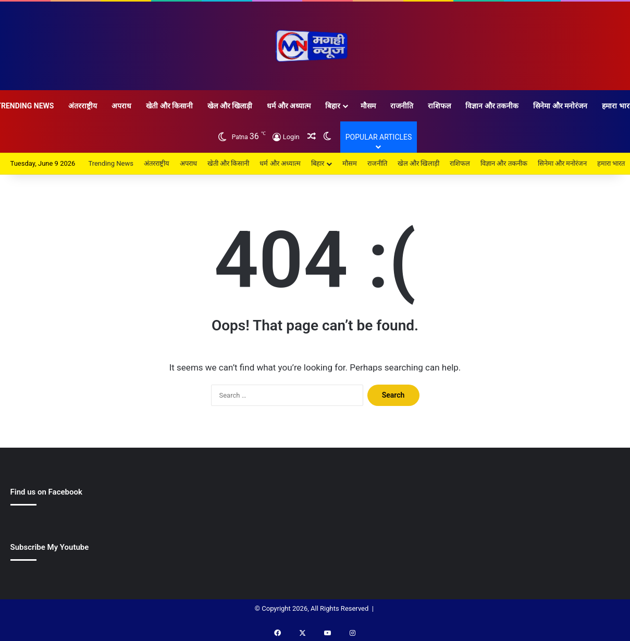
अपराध (121, 106)
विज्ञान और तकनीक (491, 106)
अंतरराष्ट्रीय (82, 106)
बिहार (332, 106)
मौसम (368, 106)
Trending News (110, 163)
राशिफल (439, 106)
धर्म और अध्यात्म (289, 106)
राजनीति (401, 106)
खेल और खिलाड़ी (229, 106)
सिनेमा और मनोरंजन (560, 106)
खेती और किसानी (169, 106)
